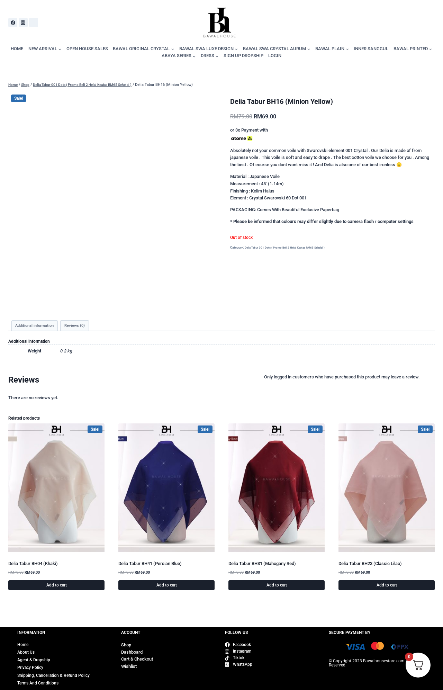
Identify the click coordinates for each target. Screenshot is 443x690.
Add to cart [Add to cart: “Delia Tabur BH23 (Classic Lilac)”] (387, 586)
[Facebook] (12, 22)
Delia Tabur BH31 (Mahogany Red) (262, 564)
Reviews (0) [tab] (79, 326)
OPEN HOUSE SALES (87, 48)
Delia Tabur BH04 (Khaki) (33, 564)
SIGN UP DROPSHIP (243, 55)
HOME (17, 48)
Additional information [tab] (36, 326)
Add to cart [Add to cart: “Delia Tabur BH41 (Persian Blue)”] (166, 586)
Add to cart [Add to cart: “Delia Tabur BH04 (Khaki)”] (56, 586)
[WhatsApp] (33, 22)
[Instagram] (23, 22)
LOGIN (274, 55)
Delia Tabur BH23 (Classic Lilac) (370, 564)
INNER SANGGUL (371, 48)
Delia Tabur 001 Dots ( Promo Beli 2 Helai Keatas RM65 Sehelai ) (289, 247)
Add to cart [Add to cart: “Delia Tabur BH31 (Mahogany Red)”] (276, 586)
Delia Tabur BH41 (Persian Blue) (150, 564)
